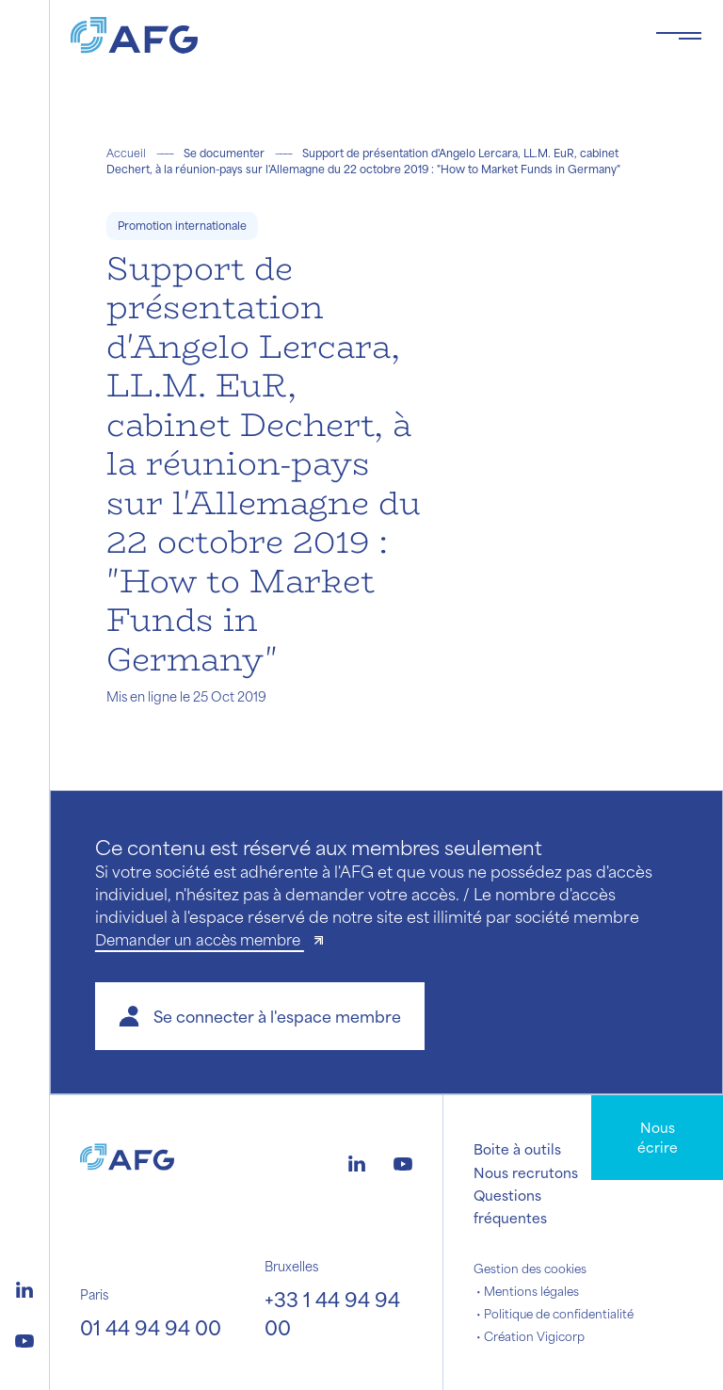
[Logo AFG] (348, 35)
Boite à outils (517, 1148)
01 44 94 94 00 (150, 1327)
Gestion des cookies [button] (530, 1268)
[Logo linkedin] (24, 1287)
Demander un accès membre (199, 939)
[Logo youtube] (24, 1338)
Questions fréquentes (510, 1206)
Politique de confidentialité (559, 1313)
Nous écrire (657, 1137)
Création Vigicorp (534, 1336)
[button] (260, 1016)
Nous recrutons (526, 1172)
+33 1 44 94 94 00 (332, 1313)
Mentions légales (531, 1291)
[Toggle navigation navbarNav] (678, 35)
